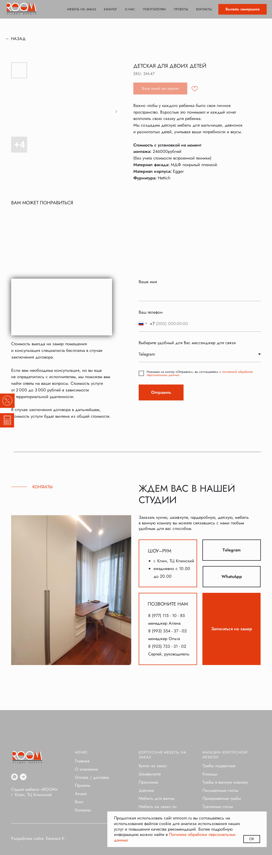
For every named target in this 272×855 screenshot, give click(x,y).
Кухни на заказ (153, 766)
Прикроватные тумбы (221, 798)
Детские (146, 790)
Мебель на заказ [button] (81, 9)
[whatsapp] (14, 777)
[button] (242, 9)
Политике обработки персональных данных (175, 837)
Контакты (204, 9)
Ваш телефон (151, 312)
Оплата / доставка (92, 777)
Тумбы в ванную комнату (225, 782)
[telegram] (23, 777)
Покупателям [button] (154, 9)
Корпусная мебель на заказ (162, 755)
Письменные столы (220, 790)
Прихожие (148, 782)
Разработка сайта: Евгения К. (38, 838)
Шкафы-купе (150, 774)
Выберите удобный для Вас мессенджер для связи (187, 343)
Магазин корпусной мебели (225, 755)
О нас (130, 9)
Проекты (181, 9)
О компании (86, 769)
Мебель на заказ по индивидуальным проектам (164, 809)
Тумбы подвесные (218, 766)
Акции (81, 794)
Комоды (209, 774)
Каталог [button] (110, 9)
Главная (82, 761)
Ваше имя (148, 282)
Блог (79, 802)
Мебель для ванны (157, 798)
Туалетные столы (217, 807)
